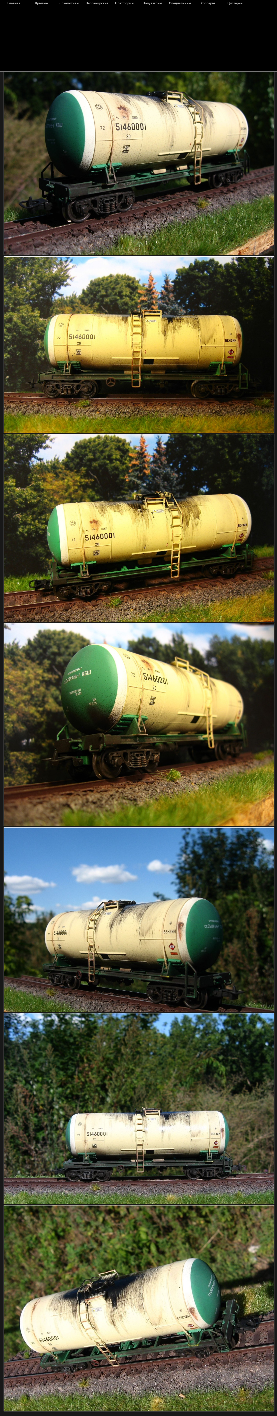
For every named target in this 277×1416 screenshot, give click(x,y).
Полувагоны (152, 3)
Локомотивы (69, 3)
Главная (13, 3)
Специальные (180, 3)
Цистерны (235, 3)
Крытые (41, 3)
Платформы (124, 3)
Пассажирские (97, 3)
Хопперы (207, 3)
